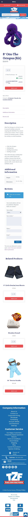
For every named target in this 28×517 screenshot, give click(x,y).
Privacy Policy (20, 490)
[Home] (14, 12)
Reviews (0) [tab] (6, 116)
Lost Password (14, 424)
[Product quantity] (8, 70)
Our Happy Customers (14, 433)
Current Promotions (14, 447)
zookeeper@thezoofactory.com (16, 463)
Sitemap (14, 426)
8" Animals (10, 98)
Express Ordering (14, 449)
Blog (14, 445)
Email (8, 235)
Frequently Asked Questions (14, 435)
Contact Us (14, 413)
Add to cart (14, 88)
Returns (14, 437)
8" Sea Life (16, 98)
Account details (14, 421)
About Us (14, 411)
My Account (7, 5)
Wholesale (14, 417)
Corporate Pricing (14, 415)
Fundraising (14, 419)
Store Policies (14, 441)
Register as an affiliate (14, 496)
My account (14, 494)
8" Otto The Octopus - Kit (11, 74)
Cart (14, 500)
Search (23, 15)
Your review (9, 216)
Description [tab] (6, 108)
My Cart (21, 5)
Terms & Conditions (14, 439)
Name (8, 228)
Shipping (14, 443)
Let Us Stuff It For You (14, 82)
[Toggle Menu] (2, 2)
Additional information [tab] (9, 112)
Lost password (14, 498)
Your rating (9, 210)
